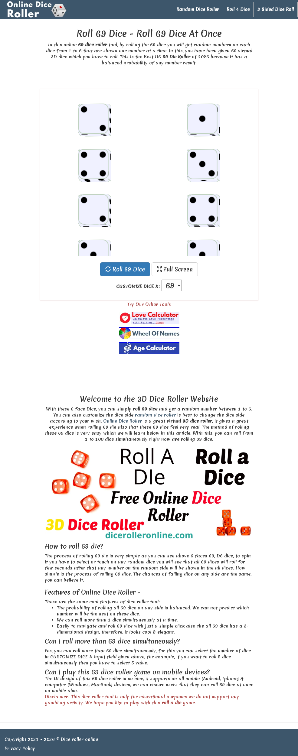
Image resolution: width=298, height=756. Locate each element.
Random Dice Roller (197, 9)
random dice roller (155, 415)
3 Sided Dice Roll (275, 9)
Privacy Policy (20, 748)
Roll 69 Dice (125, 269)
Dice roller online (79, 739)
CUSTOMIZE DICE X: (138, 287)
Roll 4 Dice (238, 9)
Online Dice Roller (122, 421)
